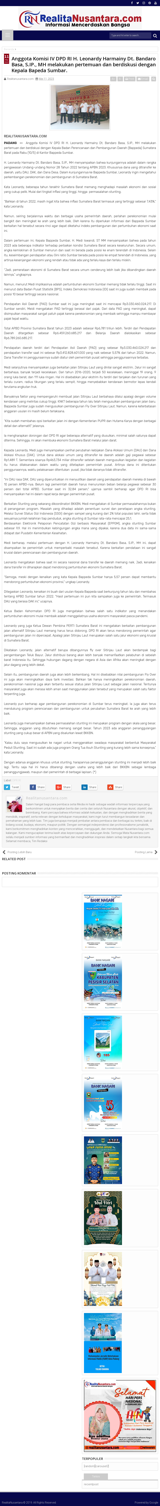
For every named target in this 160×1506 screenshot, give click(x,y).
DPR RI (16, 780)
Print (130, 78)
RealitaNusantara (12, 1502)
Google (153, 1502)
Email (143, 78)
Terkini (96, 1476)
